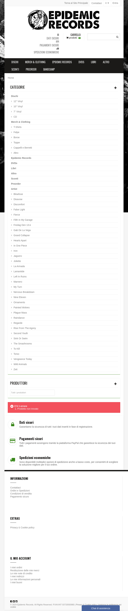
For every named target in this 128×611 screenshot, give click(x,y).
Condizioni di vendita (21, 494)
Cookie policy (27, 528)
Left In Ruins (20, 277)
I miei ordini (16, 568)
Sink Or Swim (20, 339)
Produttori (18, 384)
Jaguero (17, 257)
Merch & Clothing (35, 63)
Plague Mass (20, 313)
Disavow (17, 200)
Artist (14, 190)
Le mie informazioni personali (25, 580)
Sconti (15, 71)
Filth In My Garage (23, 221)
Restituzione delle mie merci (24, 571)
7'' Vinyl (17, 112)
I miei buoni (16, 583)
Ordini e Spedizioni (20, 491)
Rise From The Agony (24, 329)
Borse (16, 138)
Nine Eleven (19, 298)
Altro (106, 63)
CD (15, 118)
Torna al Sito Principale (76, 3)
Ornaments (19, 303)
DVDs (81, 63)
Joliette (17, 262)
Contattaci (96, 3)
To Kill (16, 350)
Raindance (19, 319)
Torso (16, 355)
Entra (115, 3)
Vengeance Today (22, 360)
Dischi (14, 63)
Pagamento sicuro (19, 497)
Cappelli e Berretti (22, 149)
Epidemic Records (62, 63)
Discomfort (19, 205)
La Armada (19, 267)
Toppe (16, 143)
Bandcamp (49, 71)
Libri (93, 63)
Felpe (16, 133)
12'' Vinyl (18, 102)
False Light (19, 210)
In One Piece (20, 246)
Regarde (17, 324)
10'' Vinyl (18, 107)
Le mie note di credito (21, 574)
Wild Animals (20, 365)
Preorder (31, 71)
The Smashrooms (22, 344)
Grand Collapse (21, 236)
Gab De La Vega (22, 231)
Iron (15, 252)
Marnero (17, 283)
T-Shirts (17, 128)
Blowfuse (18, 195)
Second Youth (20, 334)
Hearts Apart (19, 241)
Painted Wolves (21, 308)
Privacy (14, 528)
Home (11, 79)
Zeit (15, 370)
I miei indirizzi (17, 577)
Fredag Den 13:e (22, 226)
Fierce (16, 216)
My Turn (17, 288)
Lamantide (18, 272)
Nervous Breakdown (23, 293)
